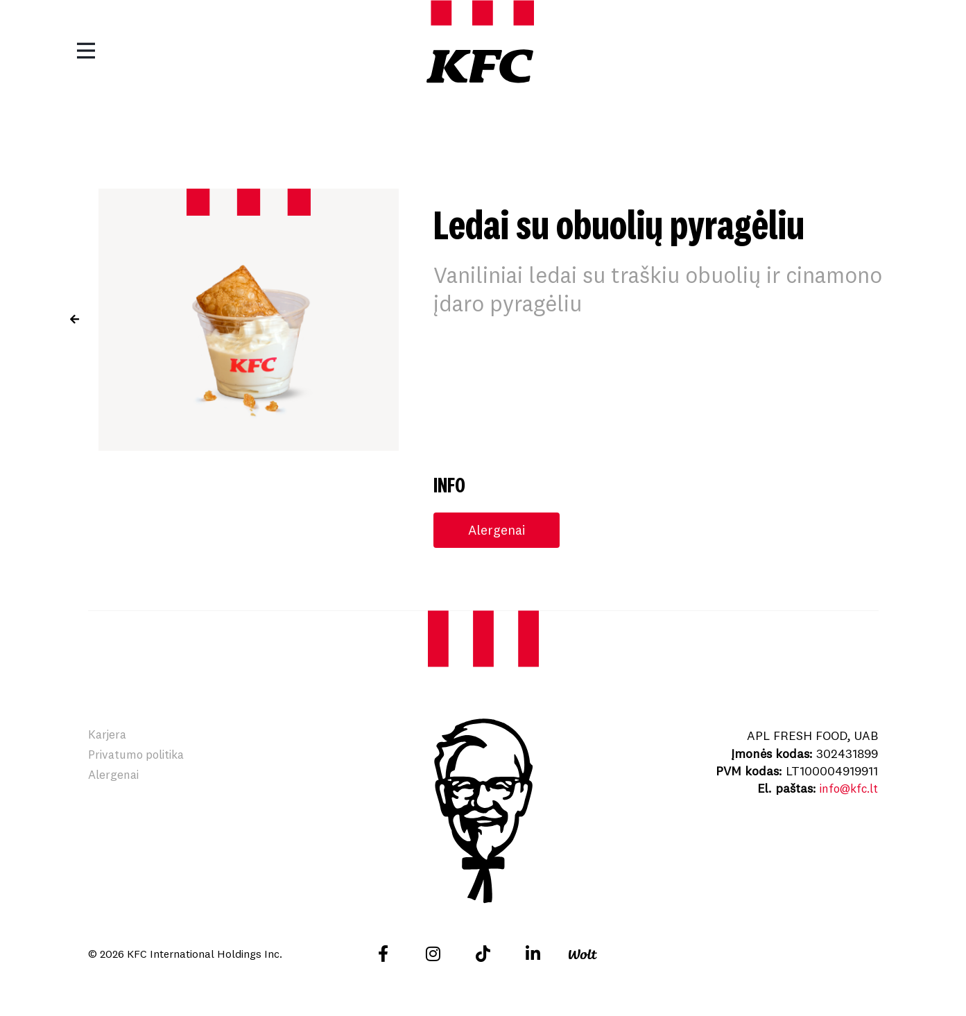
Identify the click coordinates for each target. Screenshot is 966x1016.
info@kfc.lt (846, 789)
